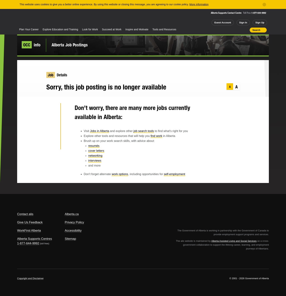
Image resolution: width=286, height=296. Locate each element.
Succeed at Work (111, 29)
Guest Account (222, 22)
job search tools (144, 131)
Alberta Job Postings (70, 44)
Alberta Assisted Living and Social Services (234, 241)
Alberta (31, 18)
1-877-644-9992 (258, 13)
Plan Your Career (29, 29)
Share (226, 30)
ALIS (56, 18)
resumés (93, 145)
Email (52, 144)
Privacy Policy (74, 222)
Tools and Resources (164, 29)
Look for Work (90, 29)
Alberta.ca (72, 214)
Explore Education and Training (60, 29)
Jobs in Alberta (99, 131)
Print (246, 30)
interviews (94, 160)
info (31, 44)
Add (233, 30)
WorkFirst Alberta (29, 230)
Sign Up (259, 22)
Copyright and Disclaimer (30, 278)
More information (198, 4)
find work (156, 136)
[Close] (264, 4)
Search (256, 30)
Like (239, 30)
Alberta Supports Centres (34, 238)
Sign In (243, 22)
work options (120, 174)
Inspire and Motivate (136, 29)
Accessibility (73, 230)
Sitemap (70, 238)
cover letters (96, 150)
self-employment (174, 174)
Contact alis (25, 214)
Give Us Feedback (30, 222)
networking (95, 155)
